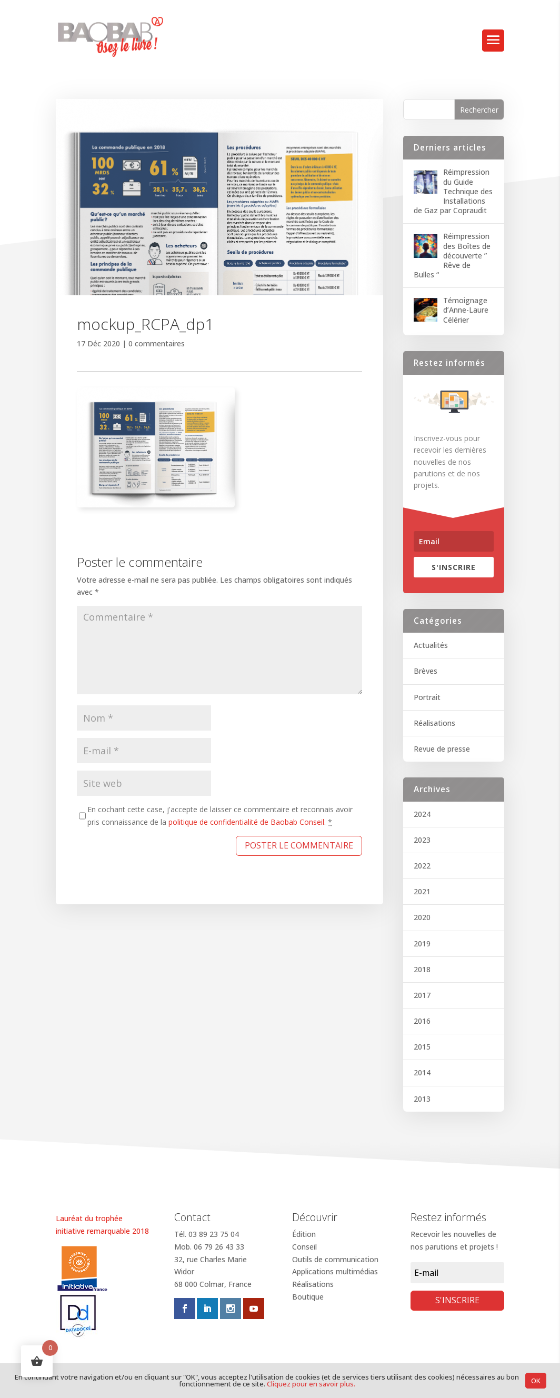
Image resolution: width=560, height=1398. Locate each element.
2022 (422, 866)
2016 (422, 1021)
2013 (422, 1099)
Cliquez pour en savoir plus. (311, 1384)
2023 (422, 840)
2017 (422, 995)
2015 (422, 1047)
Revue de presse (442, 749)
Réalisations (434, 723)
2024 (422, 814)
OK (536, 1380)
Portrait (427, 697)
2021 (422, 891)
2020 (422, 917)
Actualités (431, 645)
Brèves (425, 671)
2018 (422, 969)
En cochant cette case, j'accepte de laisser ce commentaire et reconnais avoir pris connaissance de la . (220, 815)
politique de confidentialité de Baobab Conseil (246, 822)
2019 (422, 943)
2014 (422, 1072)
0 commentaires (156, 343)
